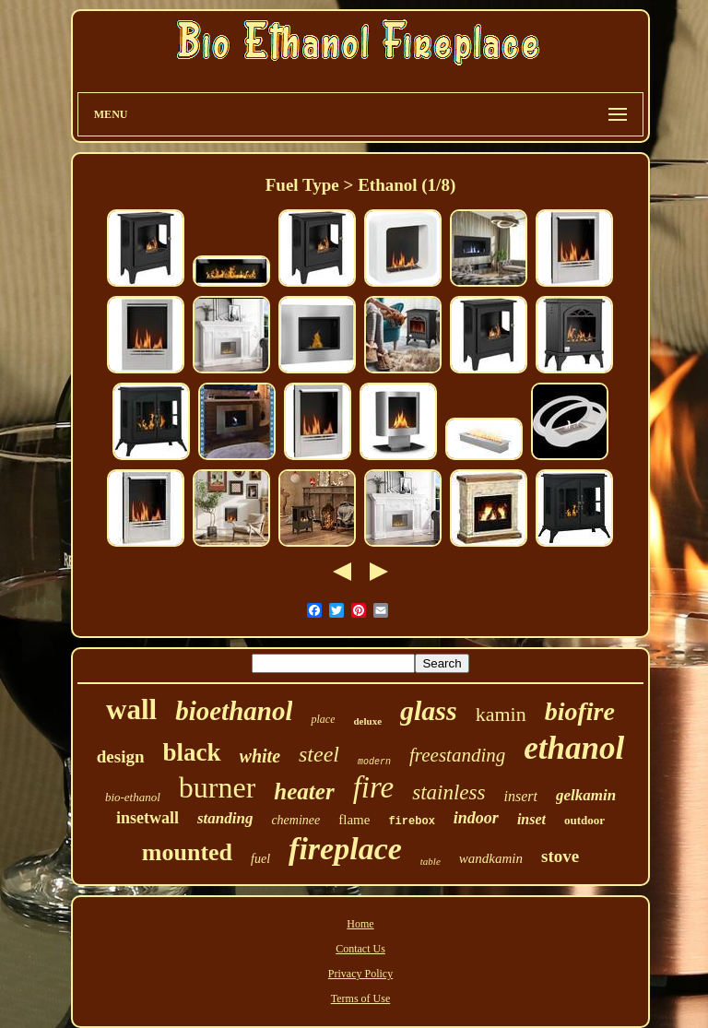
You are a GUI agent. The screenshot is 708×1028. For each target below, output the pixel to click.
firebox (411, 821)
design (121, 756)
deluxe (367, 721)
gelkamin (586, 795)
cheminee (295, 820)
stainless (448, 792)
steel (319, 754)
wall (131, 709)
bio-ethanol (132, 797)
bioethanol (233, 711)
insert (520, 796)
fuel (260, 859)
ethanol (574, 748)
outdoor (584, 820)
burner (217, 787)
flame (354, 819)
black (192, 752)
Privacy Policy (360, 973)
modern (374, 762)
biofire (580, 711)
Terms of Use (360, 998)
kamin (501, 714)
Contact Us (360, 948)
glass (428, 710)
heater (304, 791)
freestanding (457, 755)
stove (560, 856)
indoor (476, 818)
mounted (187, 852)
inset (531, 819)
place (323, 719)
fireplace (345, 849)
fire (374, 787)
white (260, 756)
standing (225, 818)
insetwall (147, 818)
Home (360, 923)
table (430, 861)
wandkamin (491, 858)
